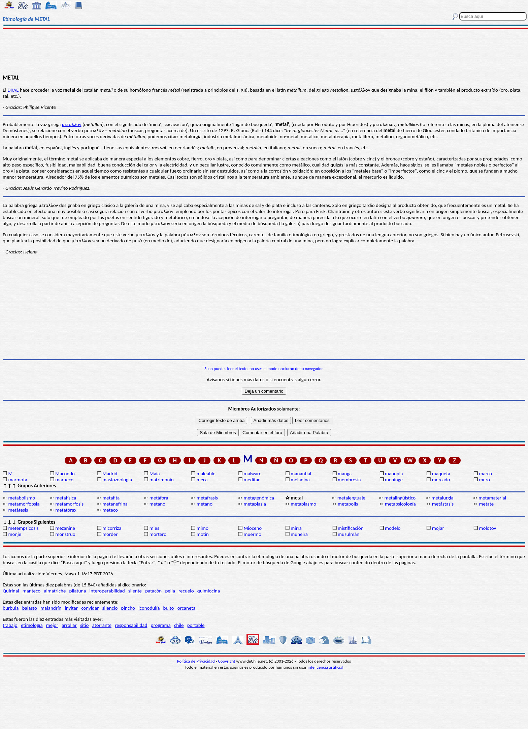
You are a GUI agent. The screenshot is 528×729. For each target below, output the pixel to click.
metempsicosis (23, 528)
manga (345, 473)
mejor (52, 625)
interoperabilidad (107, 591)
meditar (251, 480)
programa (161, 625)
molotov (487, 528)
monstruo (65, 534)
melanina (300, 480)
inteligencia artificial (325, 667)
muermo (252, 534)
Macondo (65, 473)
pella (170, 591)
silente (135, 591)
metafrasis (207, 498)
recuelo (186, 591)
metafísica (65, 498)
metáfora (159, 498)
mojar (438, 528)
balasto (29, 608)
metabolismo (21, 498)
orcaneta (186, 608)
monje (14, 534)
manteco (31, 591)
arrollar (69, 625)
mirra (296, 528)
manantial (301, 473)
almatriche (55, 591)
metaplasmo (303, 504)
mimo (202, 528)
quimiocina (208, 591)
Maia (155, 473)
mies (154, 528)
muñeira (299, 534)
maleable (206, 473)
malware (252, 473)
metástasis (443, 504)
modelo (393, 528)
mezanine (65, 528)
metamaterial (492, 498)
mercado (441, 480)
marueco (64, 480)
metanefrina (115, 504)
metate (486, 504)
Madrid (109, 473)
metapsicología (400, 504)
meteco (110, 510)
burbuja (11, 608)
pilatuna (77, 591)
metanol (205, 504)
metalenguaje (351, 498)
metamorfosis (69, 504)
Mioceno (252, 528)
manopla (394, 473)
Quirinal (11, 591)
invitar (71, 608)
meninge (394, 480)
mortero (158, 534)
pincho (128, 608)
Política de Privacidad (196, 661)
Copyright (226, 661)
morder (110, 534)
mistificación (350, 528)
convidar (90, 608)
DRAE (13, 90)
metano (157, 504)
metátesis (18, 510)
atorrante (101, 625)
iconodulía (149, 608)
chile (179, 625)
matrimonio (162, 480)
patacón (153, 591)
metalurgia (442, 498)
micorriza (111, 528)
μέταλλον (71, 124)
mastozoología (117, 480)
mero (484, 480)
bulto (168, 608)
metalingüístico (400, 498)
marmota (17, 480)
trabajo (10, 625)
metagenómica (258, 498)
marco (485, 473)
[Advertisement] (264, 51)
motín (203, 534)
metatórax (65, 510)
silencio (110, 608)
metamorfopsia (23, 504)
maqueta (441, 473)
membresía (349, 480)
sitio (84, 625)
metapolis (348, 504)
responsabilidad (131, 625)
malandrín (50, 608)
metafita (111, 498)
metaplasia (254, 504)
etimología (32, 625)
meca (202, 480)
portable (196, 625)
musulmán (348, 534)
